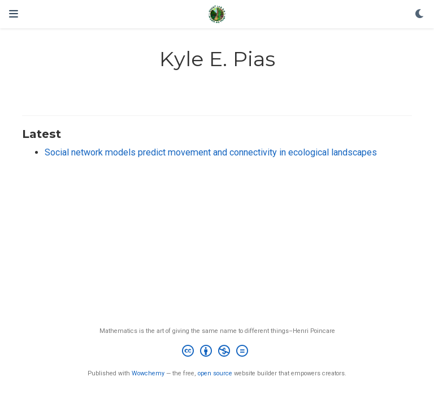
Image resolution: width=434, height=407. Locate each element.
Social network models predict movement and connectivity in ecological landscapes (211, 152)
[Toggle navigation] (13, 13)
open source (215, 373)
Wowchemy (148, 373)
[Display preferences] (420, 14)
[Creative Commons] (217, 352)
